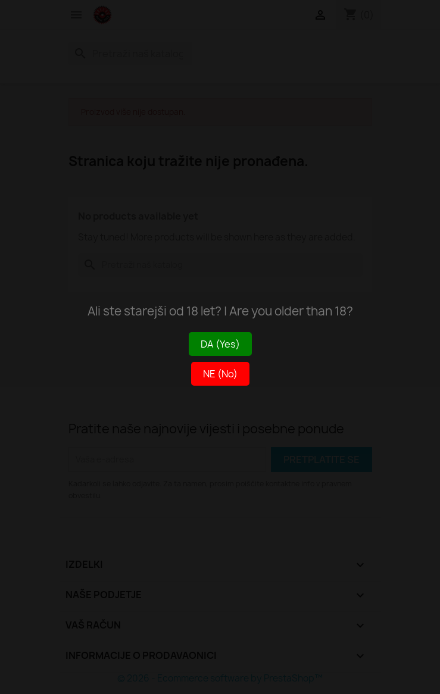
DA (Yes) (220, 344)
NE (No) (220, 373)
